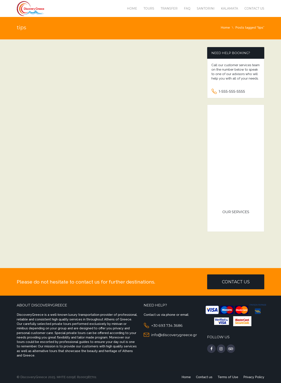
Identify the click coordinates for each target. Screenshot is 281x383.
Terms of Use (228, 377)
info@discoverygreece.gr (174, 335)
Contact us (254, 8)
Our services (235, 212)
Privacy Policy (253, 377)
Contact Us (236, 281)
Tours (148, 8)
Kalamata (229, 8)
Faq (187, 8)
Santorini (206, 8)
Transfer (169, 8)
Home (132, 8)
